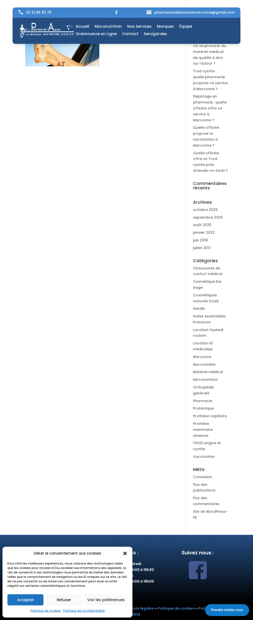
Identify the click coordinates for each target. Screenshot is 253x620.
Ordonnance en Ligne (96, 34)
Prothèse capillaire (210, 415)
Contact (130, 34)
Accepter (25, 599)
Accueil (82, 27)
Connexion (202, 476)
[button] (125, 553)
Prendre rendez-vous (227, 610)
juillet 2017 (202, 247)
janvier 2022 (204, 232)
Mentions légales (138, 608)
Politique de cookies (45, 611)
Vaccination (204, 456)
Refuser (64, 599)
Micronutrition (108, 27)
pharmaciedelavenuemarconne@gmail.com (194, 12)
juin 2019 (200, 240)
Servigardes (155, 34)
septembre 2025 (208, 217)
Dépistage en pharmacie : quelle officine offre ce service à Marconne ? (210, 108)
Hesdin (199, 308)
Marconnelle (204, 364)
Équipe (185, 27)
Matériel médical (208, 371)
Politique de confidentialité (84, 611)
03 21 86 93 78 (38, 12)
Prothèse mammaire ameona (203, 429)
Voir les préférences (106, 599)
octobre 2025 (205, 209)
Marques (165, 27)
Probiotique (203, 408)
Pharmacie (202, 400)
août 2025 (202, 224)
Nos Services (139, 27)
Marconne (202, 356)
